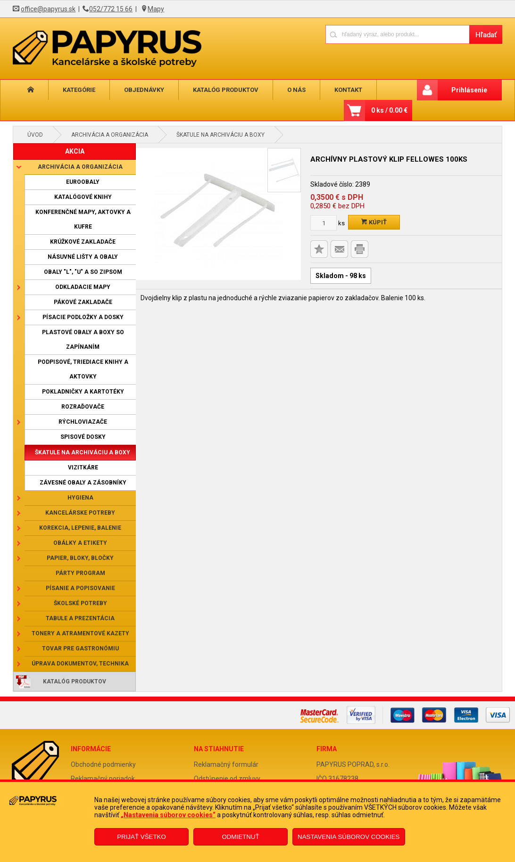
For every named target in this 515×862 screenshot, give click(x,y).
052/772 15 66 (111, 9)
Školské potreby (80, 603)
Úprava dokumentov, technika (80, 663)
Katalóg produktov (225, 89)
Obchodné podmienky (103, 764)
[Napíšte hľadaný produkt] (397, 34)
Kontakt (348, 89)
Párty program (80, 573)
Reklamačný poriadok (103, 778)
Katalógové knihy (83, 197)
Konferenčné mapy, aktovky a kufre (83, 219)
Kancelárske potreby (80, 512)
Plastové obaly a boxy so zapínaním (83, 339)
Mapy (156, 9)
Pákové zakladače (83, 302)
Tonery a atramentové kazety (80, 633)
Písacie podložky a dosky (83, 317)
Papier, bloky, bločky (80, 558)
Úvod (35, 134)
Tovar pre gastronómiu (80, 648)
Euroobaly (83, 182)
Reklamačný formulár (226, 764)
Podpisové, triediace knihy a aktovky (83, 369)
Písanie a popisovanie (80, 588)
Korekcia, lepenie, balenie (80, 528)
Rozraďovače (82, 406)
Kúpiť (374, 222)
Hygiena (80, 497)
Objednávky (144, 89)
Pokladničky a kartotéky (83, 391)
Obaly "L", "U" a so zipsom (83, 272)
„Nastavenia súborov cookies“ (168, 815)
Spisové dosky (83, 437)
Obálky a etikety (80, 543)
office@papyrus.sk (48, 9)
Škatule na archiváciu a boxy (220, 134)
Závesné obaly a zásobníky (83, 482)
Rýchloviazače (82, 422)
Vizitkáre (83, 467)
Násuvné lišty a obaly (83, 257)
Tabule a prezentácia (80, 618)
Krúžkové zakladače (83, 241)
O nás (296, 89)
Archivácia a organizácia (109, 134)
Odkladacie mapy (82, 287)
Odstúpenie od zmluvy (227, 778)
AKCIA (74, 151)
